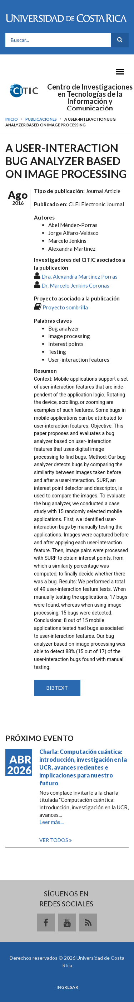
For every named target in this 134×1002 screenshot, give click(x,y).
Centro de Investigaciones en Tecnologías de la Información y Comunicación (90, 97)
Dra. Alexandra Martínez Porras (79, 276)
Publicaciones (41, 119)
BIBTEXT (57, 688)
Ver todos (54, 840)
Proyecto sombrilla (65, 307)
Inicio (11, 119)
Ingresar (67, 987)
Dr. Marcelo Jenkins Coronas (75, 285)
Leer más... (51, 822)
